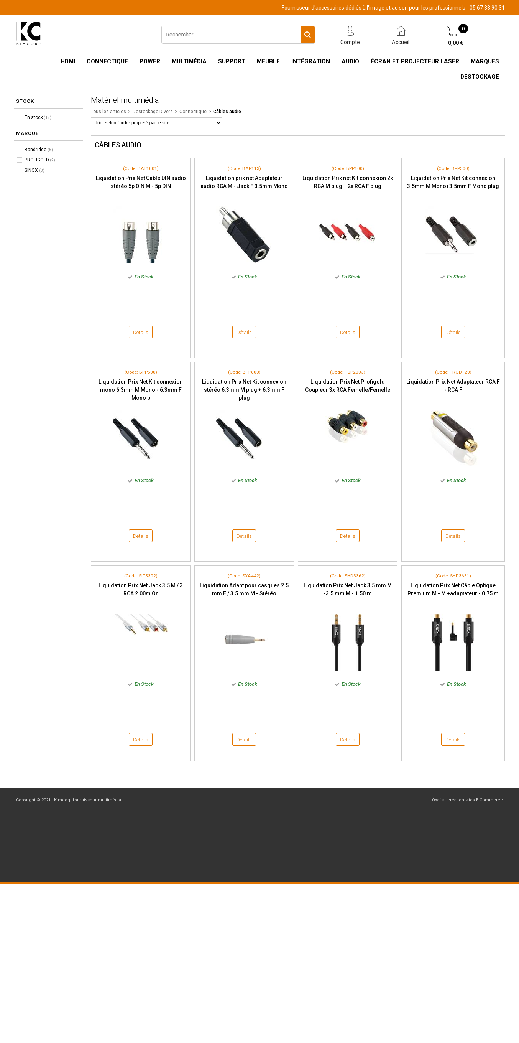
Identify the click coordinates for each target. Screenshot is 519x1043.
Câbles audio (227, 111)
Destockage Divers (153, 111)
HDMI (68, 61)
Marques (485, 61)
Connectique (107, 61)
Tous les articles (108, 111)
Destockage (479, 76)
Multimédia (189, 61)
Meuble (268, 61)
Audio (350, 61)
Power (150, 61)
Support (231, 61)
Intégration (310, 61)
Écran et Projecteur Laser (415, 61)
